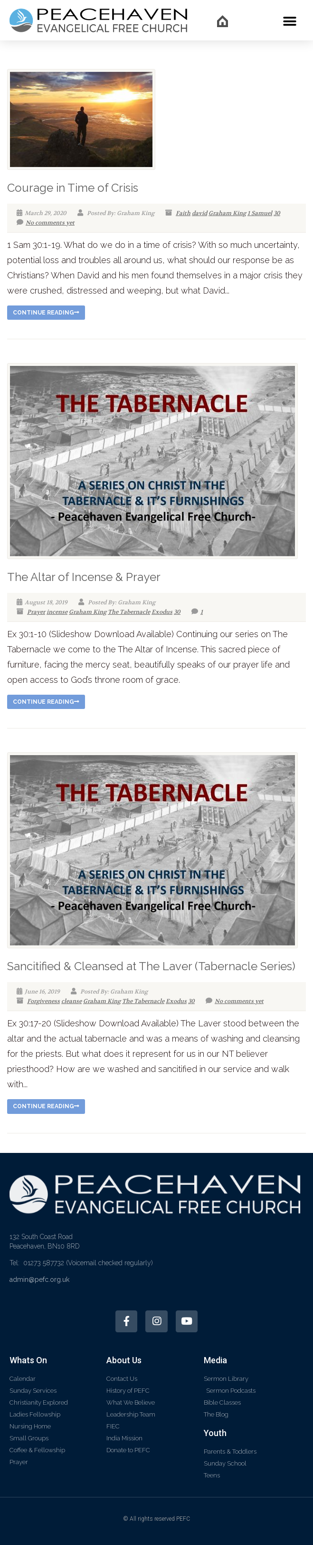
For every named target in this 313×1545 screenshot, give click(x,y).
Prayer (36, 612)
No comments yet (46, 222)
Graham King (227, 213)
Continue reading (46, 312)
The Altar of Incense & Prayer (84, 577)
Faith (183, 213)
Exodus (162, 612)
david (199, 213)
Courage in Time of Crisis (72, 188)
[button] (290, 21)
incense (57, 612)
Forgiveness (43, 1001)
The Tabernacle (129, 612)
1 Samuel (259, 213)
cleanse (71, 1001)
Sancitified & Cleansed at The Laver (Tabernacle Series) (151, 966)
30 (277, 213)
